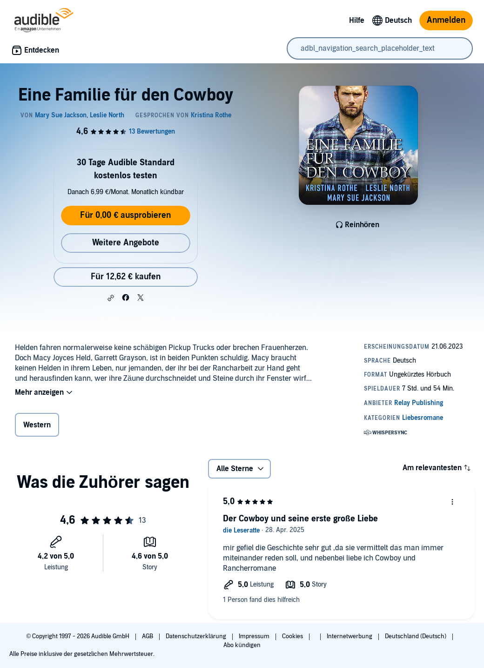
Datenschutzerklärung (197, 636)
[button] (110, 298)
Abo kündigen (241, 645)
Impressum (255, 636)
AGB (148, 636)
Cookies (293, 636)
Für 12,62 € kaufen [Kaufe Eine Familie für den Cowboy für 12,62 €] (126, 277)
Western (37, 425)
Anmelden (446, 20)
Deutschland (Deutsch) (416, 636)
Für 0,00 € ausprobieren (125, 215)
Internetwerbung (350, 636)
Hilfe (356, 20)
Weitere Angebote (125, 243)
